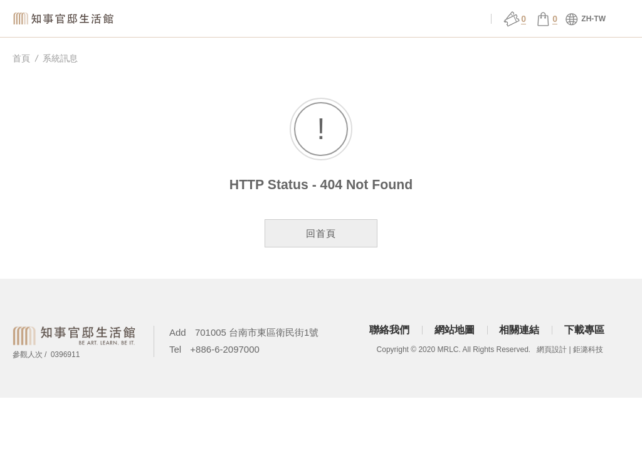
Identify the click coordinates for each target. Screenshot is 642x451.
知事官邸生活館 (66, 18)
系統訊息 (60, 58)
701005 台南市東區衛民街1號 (257, 332)
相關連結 (519, 329)
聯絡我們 (389, 329)
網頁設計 (552, 349)
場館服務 (286, 19)
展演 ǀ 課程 (344, 19)
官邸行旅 (404, 19)
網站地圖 (454, 329)
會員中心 (462, 19)
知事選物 (169, 19)
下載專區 (584, 329)
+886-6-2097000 (225, 349)
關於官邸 (228, 19)
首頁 (21, 58)
